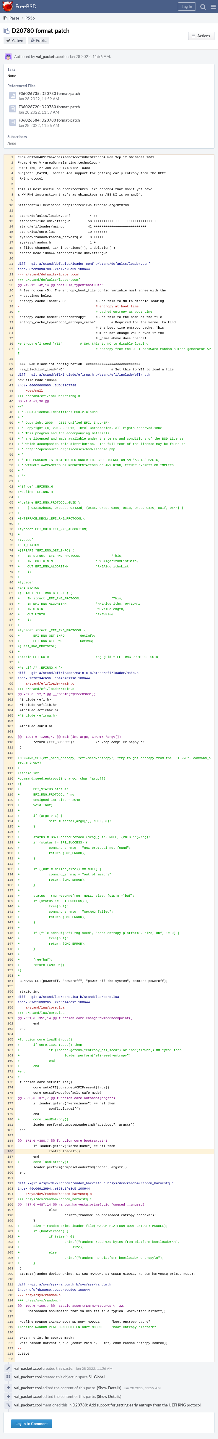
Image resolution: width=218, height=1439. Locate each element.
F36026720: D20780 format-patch (49, 106)
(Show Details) (109, 1387)
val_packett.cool (50, 56)
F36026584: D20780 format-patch (49, 120)
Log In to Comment (31, 1423)
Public (41, 40)
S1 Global (97, 1377)
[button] (213, 6)
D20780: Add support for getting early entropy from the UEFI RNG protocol (136, 1405)
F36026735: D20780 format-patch (49, 93)
